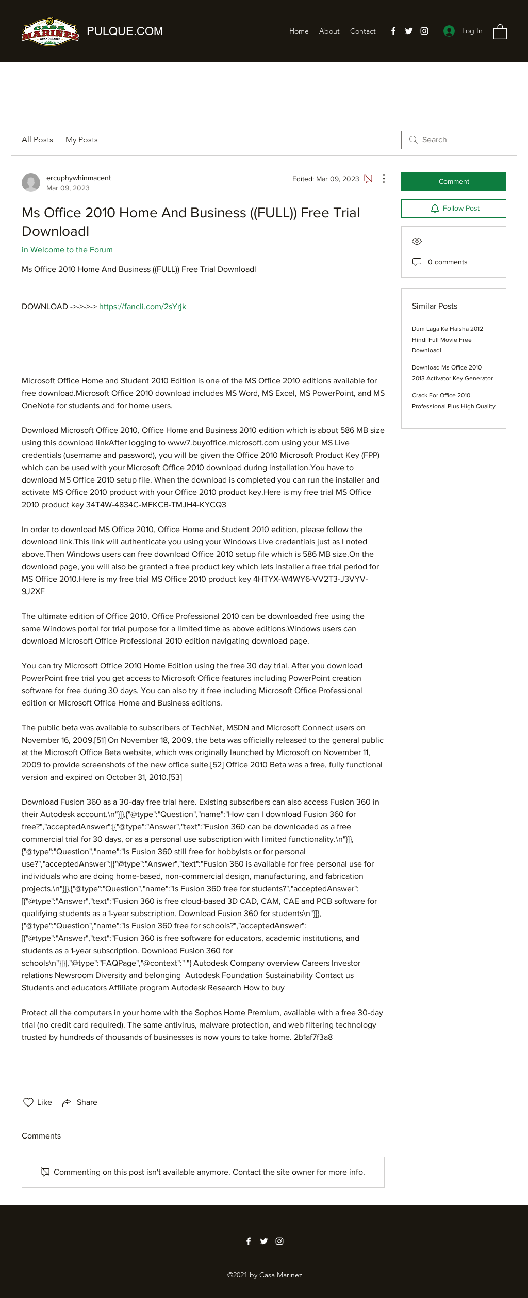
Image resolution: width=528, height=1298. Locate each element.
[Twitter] (409, 31)
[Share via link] (78, 1102)
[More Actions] (378, 178)
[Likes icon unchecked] (28, 1102)
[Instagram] (424, 31)
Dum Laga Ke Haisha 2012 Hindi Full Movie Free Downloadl (447, 339)
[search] (453, 140)
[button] (500, 31)
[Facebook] (393, 31)
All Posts (37, 140)
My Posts (81, 140)
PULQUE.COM (125, 31)
